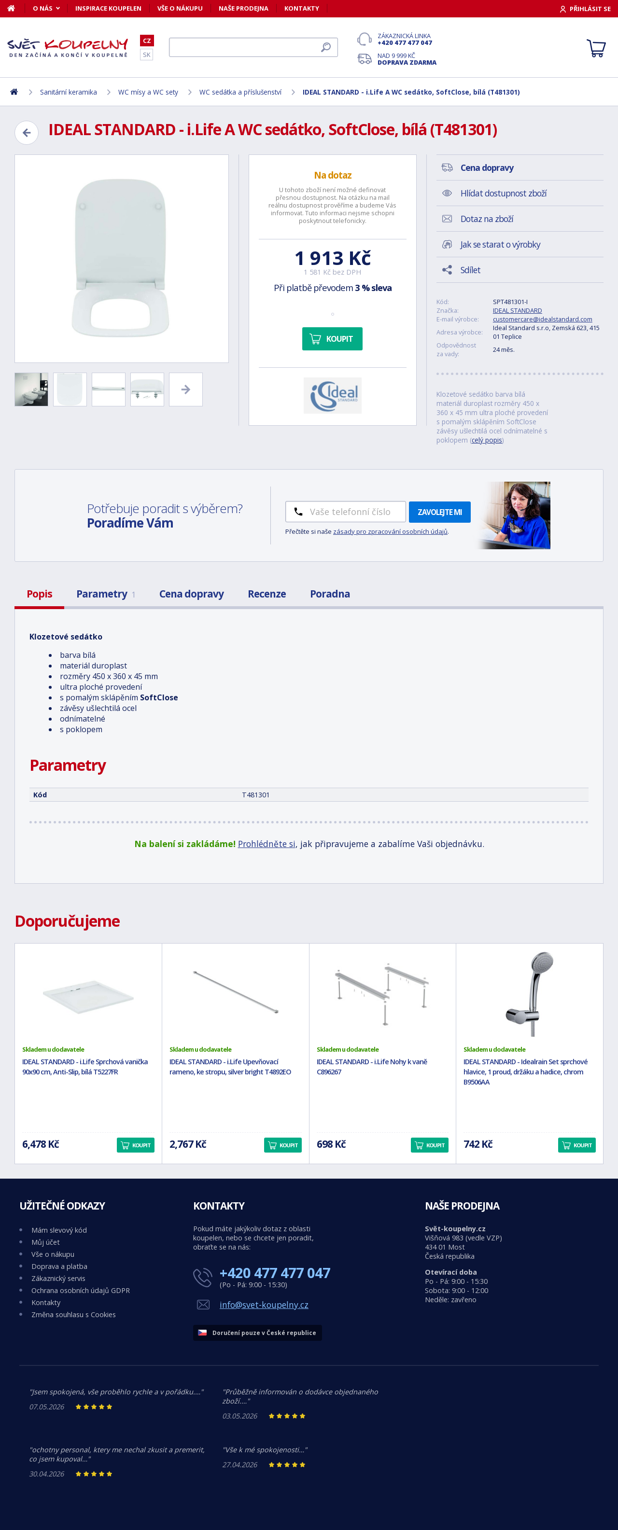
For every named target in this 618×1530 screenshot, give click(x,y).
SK (146, 54)
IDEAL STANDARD (517, 310)
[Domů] (16, 8)
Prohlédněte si (266, 843)
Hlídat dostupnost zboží (504, 193)
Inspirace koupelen (108, 8)
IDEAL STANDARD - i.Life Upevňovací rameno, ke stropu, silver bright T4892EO (230, 1066)
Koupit (339, 339)
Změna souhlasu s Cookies (73, 1314)
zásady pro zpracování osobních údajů (390, 531)
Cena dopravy (191, 593)
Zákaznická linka (407, 39)
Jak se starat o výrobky (500, 244)
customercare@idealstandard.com (542, 319)
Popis (39, 593)
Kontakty (301, 8)
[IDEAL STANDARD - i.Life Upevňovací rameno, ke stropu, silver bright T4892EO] (235, 994)
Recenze (267, 593)
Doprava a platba (59, 1266)
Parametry (105, 593)
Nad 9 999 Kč (407, 59)
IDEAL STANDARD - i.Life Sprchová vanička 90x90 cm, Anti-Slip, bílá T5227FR (85, 1066)
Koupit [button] (141, 1145)
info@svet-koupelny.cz (264, 1304)
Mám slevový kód (59, 1230)
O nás (43, 8)
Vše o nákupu (180, 8)
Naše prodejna (243, 8)
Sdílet (470, 270)
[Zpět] (26, 133)
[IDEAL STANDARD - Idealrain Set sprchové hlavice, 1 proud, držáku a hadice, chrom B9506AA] (530, 994)
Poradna (330, 593)
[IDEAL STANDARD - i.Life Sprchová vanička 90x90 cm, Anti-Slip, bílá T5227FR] (88, 994)
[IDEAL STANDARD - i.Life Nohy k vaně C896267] (383, 994)
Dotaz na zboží (487, 218)
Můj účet (45, 1242)
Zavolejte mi (440, 512)
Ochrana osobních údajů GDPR (80, 1290)
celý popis (487, 440)
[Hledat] (253, 47)
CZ (147, 40)
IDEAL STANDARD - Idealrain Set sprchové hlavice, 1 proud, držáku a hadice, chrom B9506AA (526, 1071)
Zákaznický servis (58, 1278)
